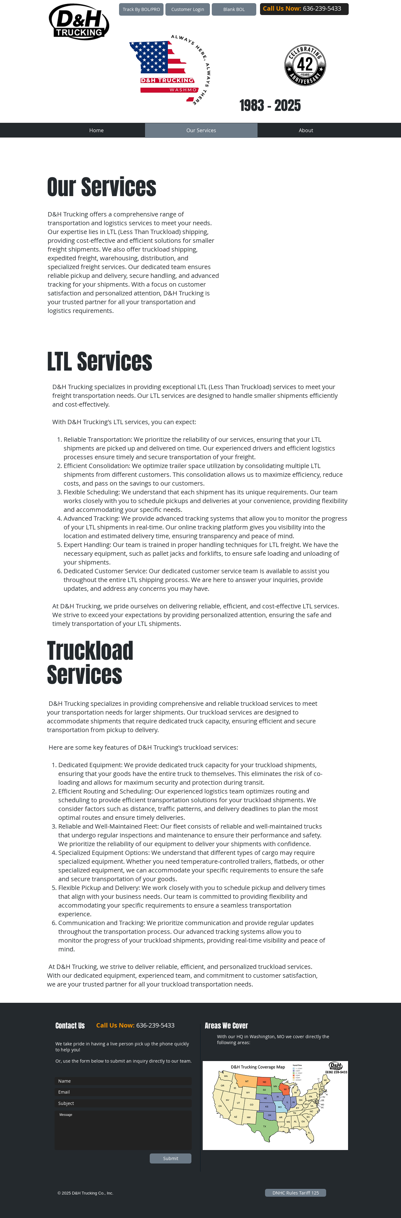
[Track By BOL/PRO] (141, 9)
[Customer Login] (187, 9)
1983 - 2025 (270, 105)
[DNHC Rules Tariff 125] (295, 1193)
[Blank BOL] (234, 9)
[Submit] (170, 1158)
